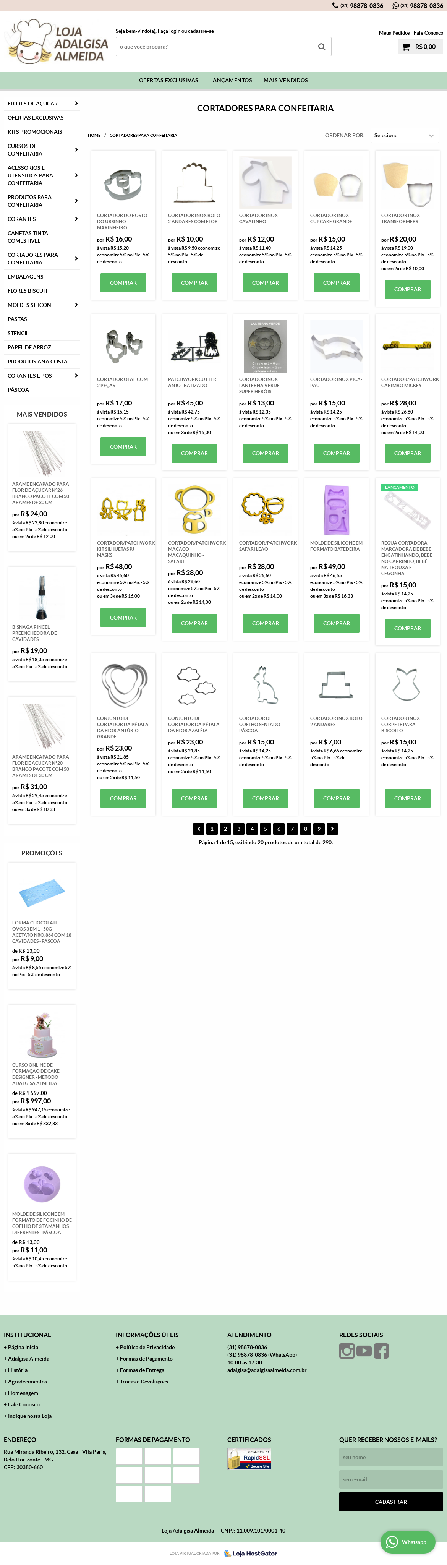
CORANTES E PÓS (30, 376)
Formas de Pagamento (146, 1359)
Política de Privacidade (147, 1347)
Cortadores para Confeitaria (33, 259)
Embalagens (26, 277)
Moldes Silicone (31, 305)
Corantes (22, 219)
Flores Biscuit (28, 291)
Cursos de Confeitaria (25, 150)
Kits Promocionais (35, 132)
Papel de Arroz (29, 347)
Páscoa (18, 390)
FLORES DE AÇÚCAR (33, 104)
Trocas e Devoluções (144, 1381)
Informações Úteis (147, 1334)
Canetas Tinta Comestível (28, 237)
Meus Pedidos (394, 33)
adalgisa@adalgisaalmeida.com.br (267, 1370)
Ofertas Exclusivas (169, 80)
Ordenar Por (344, 135)
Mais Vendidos (286, 80)
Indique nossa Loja (30, 1416)
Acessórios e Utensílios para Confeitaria (30, 175)
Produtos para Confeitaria (30, 201)
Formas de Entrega (142, 1370)
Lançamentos (231, 80)
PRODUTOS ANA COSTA (38, 361)
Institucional (27, 1334)
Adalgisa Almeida (28, 1359)
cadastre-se (201, 31)
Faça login (169, 31)
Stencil (18, 333)
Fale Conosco (428, 33)
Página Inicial (24, 1347)
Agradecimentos (27, 1381)
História (18, 1370)
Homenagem (23, 1393)
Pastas (17, 319)
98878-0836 (361, 5)
